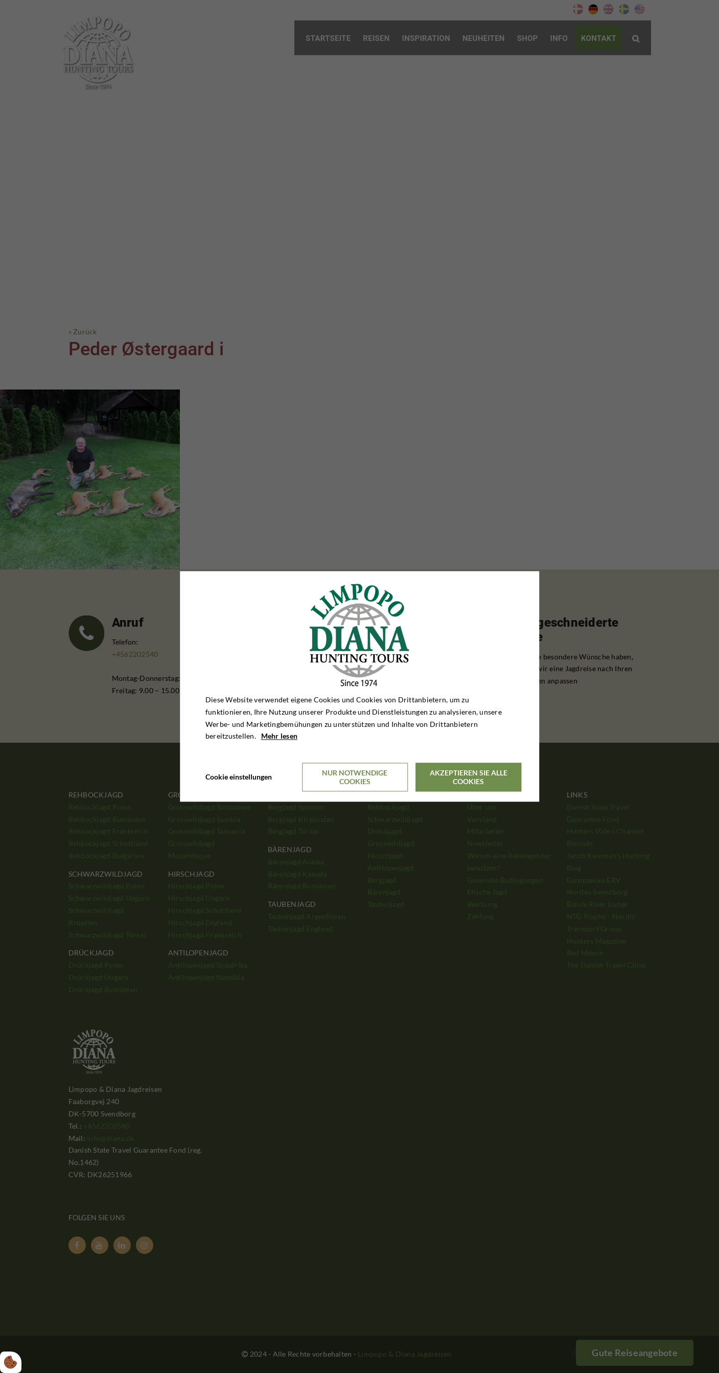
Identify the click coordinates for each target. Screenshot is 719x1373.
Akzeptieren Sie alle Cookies (468, 777)
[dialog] (360, 686)
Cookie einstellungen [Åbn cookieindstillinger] (238, 777)
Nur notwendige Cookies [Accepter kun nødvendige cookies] (354, 777)
